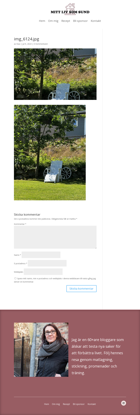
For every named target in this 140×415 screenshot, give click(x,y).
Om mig (53, 21)
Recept (65, 21)
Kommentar (20, 224)
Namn (17, 255)
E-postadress (20, 263)
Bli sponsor (80, 21)
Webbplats (18, 272)
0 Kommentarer (41, 44)
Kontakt (96, 21)
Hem (42, 21)
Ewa (18, 44)
